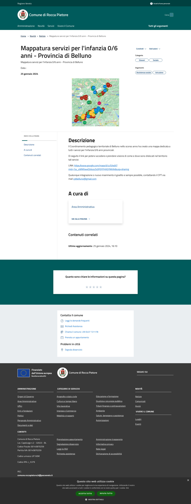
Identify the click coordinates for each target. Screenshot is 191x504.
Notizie (42, 36)
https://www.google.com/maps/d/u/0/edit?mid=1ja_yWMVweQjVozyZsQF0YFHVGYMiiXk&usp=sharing (98, 167)
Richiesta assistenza (66, 453)
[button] (95, 499)
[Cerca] (170, 15)
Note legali (101, 448)
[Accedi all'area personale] (160, 3)
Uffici (20, 406)
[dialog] (95, 491)
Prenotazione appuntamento (70, 439)
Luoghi (138, 419)
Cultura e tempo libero (67, 401)
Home (23, 36)
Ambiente (100, 410)
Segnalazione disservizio (68, 444)
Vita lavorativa (63, 406)
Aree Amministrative (27, 401)
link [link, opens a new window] (127, 488)
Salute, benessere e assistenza (110, 415)
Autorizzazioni (102, 420)
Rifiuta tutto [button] (106, 493)
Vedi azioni (155, 48)
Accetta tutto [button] (85, 493)
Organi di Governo (26, 396)
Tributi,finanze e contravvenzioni (111, 406)
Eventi (138, 424)
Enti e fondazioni (25, 410)
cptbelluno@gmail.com (84, 179)
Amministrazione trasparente (109, 439)
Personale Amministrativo (29, 420)
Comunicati (140, 401)
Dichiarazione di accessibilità (109, 453)
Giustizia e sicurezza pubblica (109, 401)
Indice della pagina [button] (31, 136)
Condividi (141, 48)
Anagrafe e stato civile (67, 396)
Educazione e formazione (107, 396)
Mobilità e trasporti (65, 415)
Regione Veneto (25, 3)
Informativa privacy (105, 444)
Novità (33, 36)
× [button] (188, 480)
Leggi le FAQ (62, 448)
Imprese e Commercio (66, 410)
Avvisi (138, 406)
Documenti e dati (25, 425)
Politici (21, 415)
